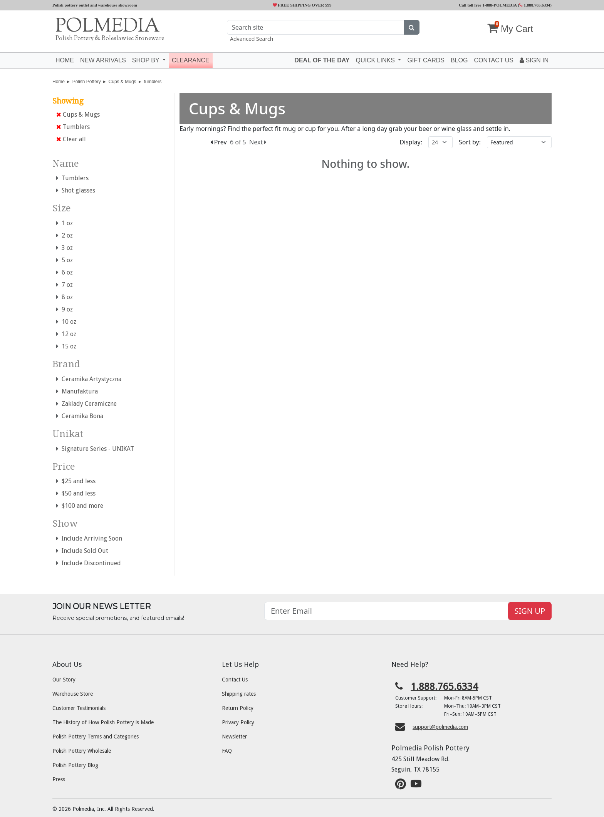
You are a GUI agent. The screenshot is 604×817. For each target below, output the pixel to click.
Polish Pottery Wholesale (81, 751)
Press (58, 779)
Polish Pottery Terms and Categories (95, 736)
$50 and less (76, 493)
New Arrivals (103, 60)
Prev (218, 142)
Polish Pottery (86, 81)
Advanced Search (251, 38)
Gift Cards (426, 60)
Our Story (64, 679)
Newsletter (234, 736)
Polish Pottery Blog (75, 765)
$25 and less (76, 481)
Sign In (534, 60)
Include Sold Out (82, 550)
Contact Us (235, 679)
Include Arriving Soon (89, 538)
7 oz (64, 284)
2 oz (64, 235)
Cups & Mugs (122, 81)
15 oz (66, 346)
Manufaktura (77, 391)
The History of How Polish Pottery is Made (103, 722)
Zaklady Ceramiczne (86, 403)
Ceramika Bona (79, 416)
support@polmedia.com (440, 727)
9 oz (64, 309)
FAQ (227, 751)
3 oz (64, 247)
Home (64, 60)
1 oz (64, 223)
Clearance (191, 60)
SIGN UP (530, 611)
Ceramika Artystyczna (88, 379)
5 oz (64, 260)
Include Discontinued (88, 563)
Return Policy (237, 708)
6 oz (64, 272)
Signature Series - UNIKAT (95, 448)
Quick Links (376, 60)
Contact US (493, 60)
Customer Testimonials (79, 708)
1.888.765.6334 (534, 5)
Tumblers (73, 127)
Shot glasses (75, 190)
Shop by (146, 60)
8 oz (64, 297)
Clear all (71, 139)
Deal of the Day (321, 60)
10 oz (66, 321)
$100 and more (79, 505)
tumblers (152, 81)
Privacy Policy (238, 722)
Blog (459, 60)
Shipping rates (239, 694)
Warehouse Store (72, 694)
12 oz (66, 334)
